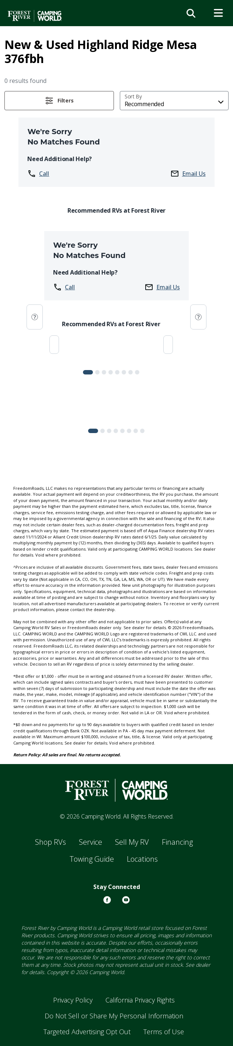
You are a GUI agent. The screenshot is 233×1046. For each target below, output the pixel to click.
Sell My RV (132, 842)
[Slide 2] (104, 372)
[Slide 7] (137, 372)
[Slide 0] (88, 372)
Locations (142, 859)
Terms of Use (163, 1031)
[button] (59, 100)
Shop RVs (50, 842)
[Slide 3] (110, 372)
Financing (177, 842)
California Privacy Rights (140, 1000)
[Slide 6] (130, 372)
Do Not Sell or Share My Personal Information (114, 1015)
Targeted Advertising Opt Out (87, 1031)
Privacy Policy (73, 1000)
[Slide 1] (97, 372)
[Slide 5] (124, 372)
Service (90, 842)
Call (38, 173)
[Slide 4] (117, 372)
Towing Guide (92, 859)
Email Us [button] (188, 173)
